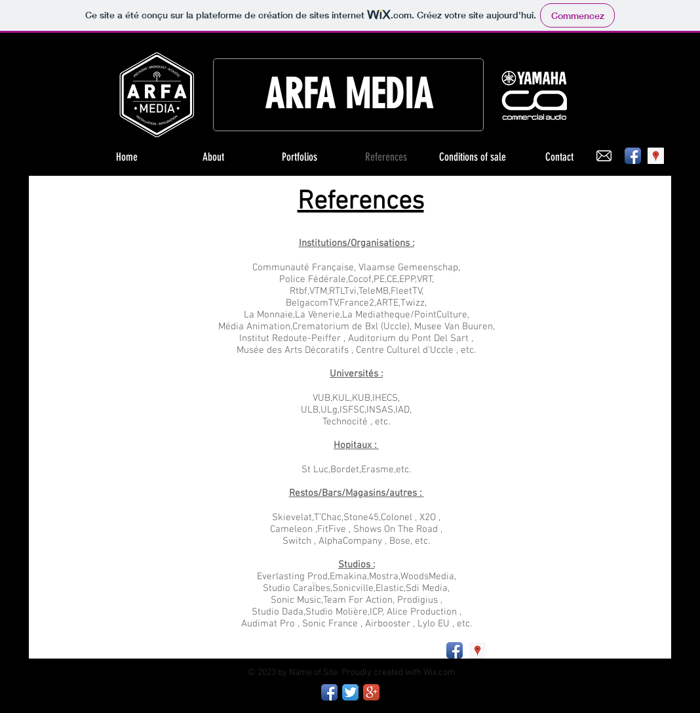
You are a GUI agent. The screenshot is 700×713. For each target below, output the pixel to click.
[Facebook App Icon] (633, 156)
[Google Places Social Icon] (656, 156)
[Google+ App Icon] (371, 692)
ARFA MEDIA (349, 94)
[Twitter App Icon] (350, 692)
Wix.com (439, 672)
